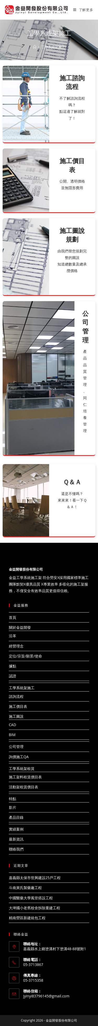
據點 (12, 665)
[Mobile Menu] (83, 9)
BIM (12, 734)
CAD (12, 724)
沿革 (12, 635)
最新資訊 (16, 839)
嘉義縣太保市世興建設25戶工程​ (35, 877)
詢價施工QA (19, 756)
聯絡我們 (16, 849)
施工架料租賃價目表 (25, 776)
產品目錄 (16, 817)
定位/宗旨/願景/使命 (25, 655)
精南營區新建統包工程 (27, 917)
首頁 (12, 617)
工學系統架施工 (21, 687)
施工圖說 (16, 716)
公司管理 (16, 746)
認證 (12, 675)
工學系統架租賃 (21, 768)
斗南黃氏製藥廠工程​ (25, 887)
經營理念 (16, 646)
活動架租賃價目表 (23, 786)
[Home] (34, 47)
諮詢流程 (16, 696)
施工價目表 (18, 706)
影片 (12, 807)
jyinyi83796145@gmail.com (46, 995)
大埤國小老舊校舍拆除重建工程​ (34, 907)
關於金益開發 (20, 627)
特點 (12, 798)
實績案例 (16, 829)
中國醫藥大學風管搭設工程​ (31, 897)
